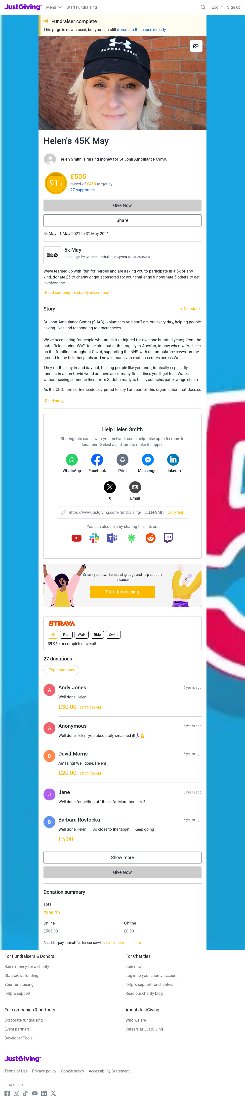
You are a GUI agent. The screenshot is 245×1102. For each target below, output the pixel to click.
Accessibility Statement (109, 1071)
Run (66, 635)
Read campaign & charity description (77, 292)
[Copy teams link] (112, 538)
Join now (133, 966)
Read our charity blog (144, 993)
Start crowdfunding (21, 975)
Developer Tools (18, 1038)
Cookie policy (72, 1071)
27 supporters (82, 190)
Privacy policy (44, 1071)
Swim (113, 635)
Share (122, 220)
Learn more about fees (123, 943)
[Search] (203, 7)
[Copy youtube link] (77, 538)
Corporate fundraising (23, 1020)
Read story (54, 401)
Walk (81, 635)
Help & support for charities (149, 984)
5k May (72, 250)
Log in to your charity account (151, 975)
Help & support (17, 993)
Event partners (17, 1029)
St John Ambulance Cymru (106, 257)
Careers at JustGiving (144, 1029)
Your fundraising (19, 984)
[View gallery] (196, 46)
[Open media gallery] (122, 83)
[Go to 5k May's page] (52, 255)
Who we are (135, 1020)
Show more (127, 858)
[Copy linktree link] (131, 540)
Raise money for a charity (26, 966)
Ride (97, 635)
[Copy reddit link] (151, 538)
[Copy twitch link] (168, 538)
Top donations (61, 670)
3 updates (193, 309)
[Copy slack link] (94, 538)
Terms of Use (16, 1071)
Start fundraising (122, 591)
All (53, 635)
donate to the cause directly (141, 29)
